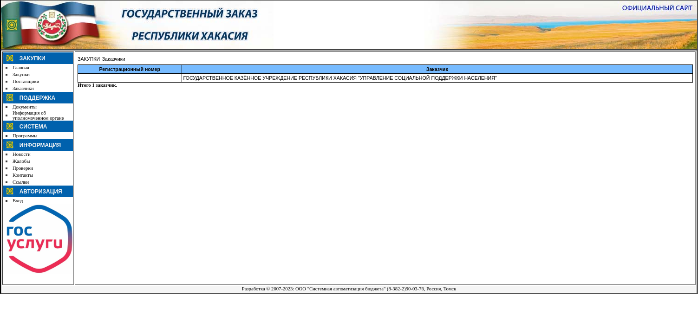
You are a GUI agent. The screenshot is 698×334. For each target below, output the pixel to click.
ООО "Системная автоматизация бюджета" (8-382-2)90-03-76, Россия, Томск (375, 288)
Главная (21, 67)
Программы (25, 135)
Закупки (21, 74)
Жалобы (21, 161)
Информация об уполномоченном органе (38, 115)
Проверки (23, 168)
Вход (18, 200)
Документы (25, 106)
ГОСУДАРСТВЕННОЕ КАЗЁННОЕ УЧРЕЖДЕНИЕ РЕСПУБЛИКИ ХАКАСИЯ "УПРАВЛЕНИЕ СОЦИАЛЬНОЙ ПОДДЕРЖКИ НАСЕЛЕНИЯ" (340, 78)
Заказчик (437, 69)
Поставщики (26, 81)
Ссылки (21, 182)
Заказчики (23, 88)
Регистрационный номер (129, 69)
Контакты (23, 175)
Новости (22, 154)
